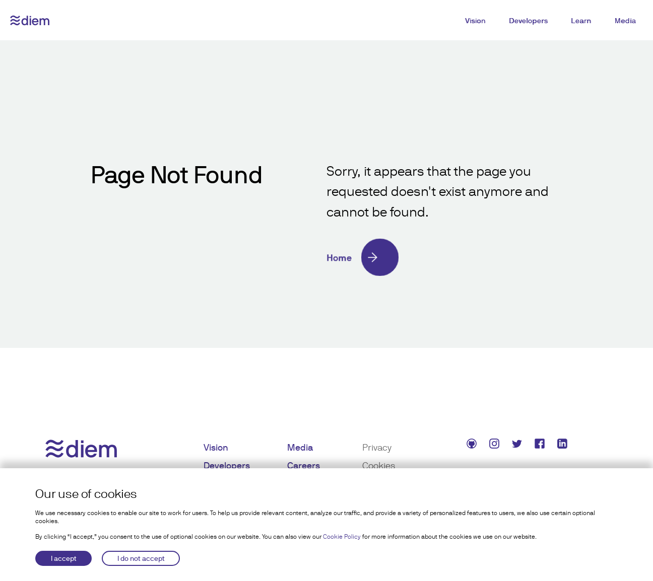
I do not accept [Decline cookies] (141, 558)
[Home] (444, 257)
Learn (581, 21)
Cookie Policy (342, 536)
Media (625, 21)
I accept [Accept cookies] (64, 558)
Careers (303, 465)
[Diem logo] (29, 20)
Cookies (378, 465)
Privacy (376, 447)
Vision (475, 21)
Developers (528, 21)
